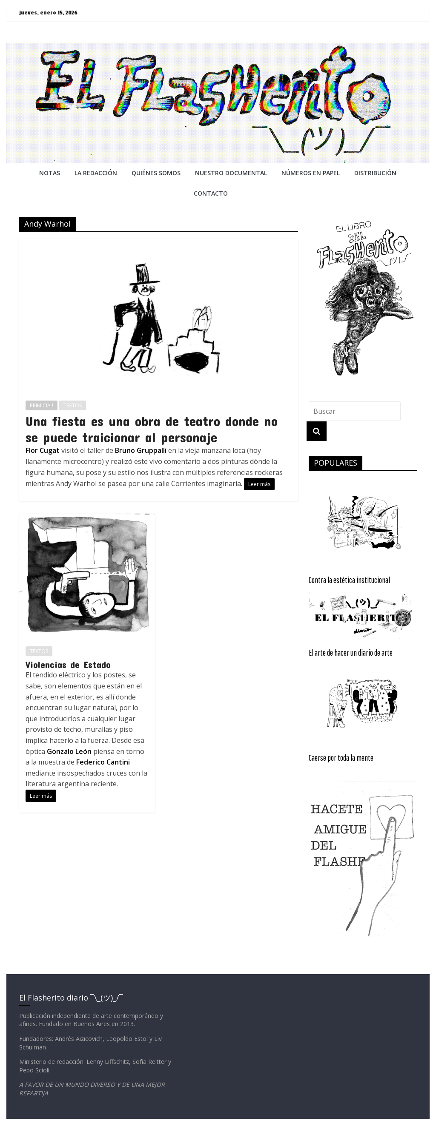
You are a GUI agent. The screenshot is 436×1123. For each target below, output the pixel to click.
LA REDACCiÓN (96, 173)
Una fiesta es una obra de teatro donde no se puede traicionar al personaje (152, 429)
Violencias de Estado (68, 664)
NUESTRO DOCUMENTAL (231, 173)
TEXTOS (72, 405)
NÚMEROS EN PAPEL (310, 173)
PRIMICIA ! (41, 405)
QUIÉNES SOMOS (156, 173)
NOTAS (49, 173)
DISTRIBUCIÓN (375, 173)
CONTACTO (211, 193)
